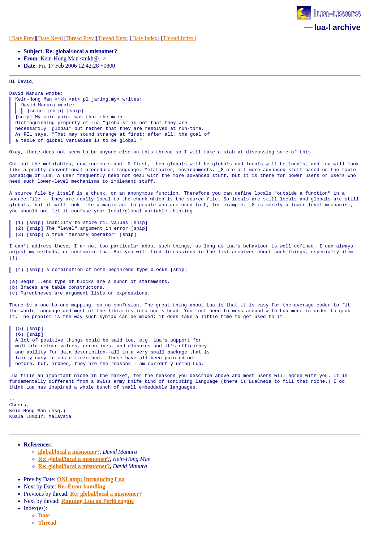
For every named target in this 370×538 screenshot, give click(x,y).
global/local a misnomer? (69, 452)
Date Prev (22, 38)
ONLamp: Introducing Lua (91, 479)
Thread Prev (79, 38)
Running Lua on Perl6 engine (97, 501)
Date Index (145, 38)
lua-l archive (337, 27)
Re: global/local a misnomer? (74, 459)
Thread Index (178, 38)
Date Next (49, 38)
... (101, 58)
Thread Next (112, 38)
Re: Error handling (81, 486)
